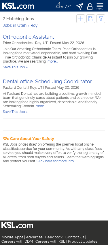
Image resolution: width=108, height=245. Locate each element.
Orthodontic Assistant (28, 37)
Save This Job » (15, 67)
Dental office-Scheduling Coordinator (47, 81)
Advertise (34, 237)
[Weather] (63, 6)
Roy (34, 25)
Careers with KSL (50, 241)
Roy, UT (41, 43)
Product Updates (82, 241)
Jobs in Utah (14, 25)
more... (52, 61)
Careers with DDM (17, 241)
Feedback (54, 237)
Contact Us (74, 237)
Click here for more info (55, 161)
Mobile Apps (12, 237)
